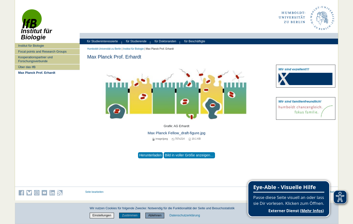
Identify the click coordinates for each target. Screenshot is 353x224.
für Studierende (136, 41)
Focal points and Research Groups (42, 51)
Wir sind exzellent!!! (293, 69)
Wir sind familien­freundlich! (299, 101)
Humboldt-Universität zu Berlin (104, 48)
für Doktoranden (165, 41)
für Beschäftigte (194, 41)
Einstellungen (101, 215)
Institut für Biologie (31, 45)
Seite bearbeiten (94, 192)
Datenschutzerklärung (184, 215)
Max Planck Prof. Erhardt (36, 73)
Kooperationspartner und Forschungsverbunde (35, 59)
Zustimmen (130, 215)
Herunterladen (150, 155)
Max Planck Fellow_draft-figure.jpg (176, 133)
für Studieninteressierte (102, 41)
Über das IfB (27, 67)
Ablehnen (155, 215)
